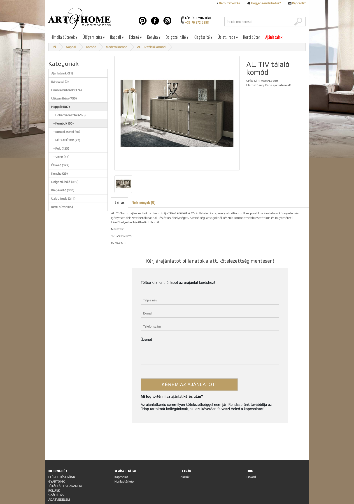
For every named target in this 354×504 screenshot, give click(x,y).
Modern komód (116, 47)
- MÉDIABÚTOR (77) (65, 140)
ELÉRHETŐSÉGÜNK (61, 477)
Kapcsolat (299, 3)
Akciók (184, 477)
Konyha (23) (59, 173)
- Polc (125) (60, 148)
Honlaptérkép (124, 481)
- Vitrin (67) (60, 157)
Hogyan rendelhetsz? (266, 3)
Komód (91, 47)
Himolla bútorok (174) (66, 90)
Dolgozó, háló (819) (64, 182)
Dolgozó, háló (177, 37)
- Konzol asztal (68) (65, 132)
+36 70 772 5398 (197, 22)
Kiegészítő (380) (62, 190)
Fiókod (251, 477)
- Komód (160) (62, 123)
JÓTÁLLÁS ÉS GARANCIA (65, 486)
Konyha (154, 37)
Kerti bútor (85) (62, 207)
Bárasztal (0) (60, 81)
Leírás (120, 202)
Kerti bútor (251, 37)
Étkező (135, 37)
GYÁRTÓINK (56, 481)
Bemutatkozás (229, 3)
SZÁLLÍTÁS (56, 495)
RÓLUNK (54, 490)
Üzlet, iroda (228, 37)
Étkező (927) (60, 165)
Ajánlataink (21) (62, 73)
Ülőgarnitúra (94, 37)
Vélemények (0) (143, 202)
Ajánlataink (273, 37)
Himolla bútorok (64, 37)
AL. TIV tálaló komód (151, 47)
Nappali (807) (60, 107)
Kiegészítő (203, 37)
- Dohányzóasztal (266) (68, 115)
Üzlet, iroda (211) (63, 198)
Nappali (117, 37)
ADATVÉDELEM (59, 499)
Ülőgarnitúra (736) (64, 98)
